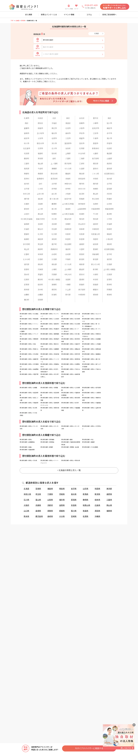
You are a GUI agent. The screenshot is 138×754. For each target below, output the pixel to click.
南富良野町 (109, 209)
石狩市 (40, 148)
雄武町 (68, 249)
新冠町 (81, 259)
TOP (12, 20)
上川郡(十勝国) (109, 269)
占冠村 (26, 214)
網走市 (109, 128)
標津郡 (95, 295)
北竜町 (26, 204)
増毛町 (81, 219)
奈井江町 (26, 194)
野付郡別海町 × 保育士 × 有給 (28, 344)
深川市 (54, 143)
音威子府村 (40, 219)
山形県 (85, 489)
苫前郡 (54, 224)
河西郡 (54, 275)
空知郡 (109, 189)
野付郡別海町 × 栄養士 (26, 447)
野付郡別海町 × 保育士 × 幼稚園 (28, 387)
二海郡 (81, 159)
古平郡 (26, 189)
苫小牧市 (40, 133)
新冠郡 (95, 259)
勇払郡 (40, 214)
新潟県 (97, 494)
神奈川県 (27, 494)
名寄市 (54, 138)
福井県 (62, 500)
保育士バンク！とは (49, 15)
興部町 (40, 249)
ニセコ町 (95, 174)
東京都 (109, 489)
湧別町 (109, 244)
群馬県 (85, 494)
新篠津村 (95, 148)
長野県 (109, 494)
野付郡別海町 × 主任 (87, 439)
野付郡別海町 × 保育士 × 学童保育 (29, 402)
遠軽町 (81, 244)
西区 (26, 123)
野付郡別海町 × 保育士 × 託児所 (70, 402)
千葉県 (50, 494)
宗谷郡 (54, 229)
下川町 (95, 214)
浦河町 (109, 259)
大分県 (62, 516)
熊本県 (26, 516)
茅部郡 (40, 159)
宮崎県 (74, 516)
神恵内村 (68, 184)
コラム (89, 15)
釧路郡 (95, 285)
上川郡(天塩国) (68, 214)
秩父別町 (95, 199)
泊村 (40, 184)
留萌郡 (26, 224)
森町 (54, 159)
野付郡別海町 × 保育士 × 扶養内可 (70, 344)
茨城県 (62, 494)
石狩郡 (81, 148)
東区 (68, 118)
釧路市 (40, 128)
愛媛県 (62, 511)
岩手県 (74, 489)
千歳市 (95, 138)
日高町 (40, 259)
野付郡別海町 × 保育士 (26, 439)
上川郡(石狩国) (68, 204)
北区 (54, 118)
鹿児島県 (39, 516)
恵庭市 (95, 143)
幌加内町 (68, 219)
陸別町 (40, 285)
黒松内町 (54, 174)
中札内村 (68, 275)
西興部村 (54, 249)
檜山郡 (40, 164)
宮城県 (38, 489)
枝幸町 (109, 229)
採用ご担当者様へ (109, 15)
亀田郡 (109, 154)
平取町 (68, 259)
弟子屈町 (81, 290)
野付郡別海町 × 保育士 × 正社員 (28, 460)
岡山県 (109, 505)
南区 (109, 118)
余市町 (68, 189)
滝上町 (26, 249)
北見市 (68, 128)
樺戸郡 (26, 199)
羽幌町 (68, 224)
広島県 (97, 505)
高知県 (97, 511)
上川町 (40, 209)
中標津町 (81, 295)
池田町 (68, 280)
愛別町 (26, 209)
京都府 (50, 505)
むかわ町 (26, 259)
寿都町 (26, 174)
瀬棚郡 (54, 169)
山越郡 (109, 159)
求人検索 (28, 15)
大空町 (81, 249)
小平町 (109, 219)
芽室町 (40, 275)
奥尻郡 (26, 169)
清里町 (95, 239)
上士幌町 (68, 269)
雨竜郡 (81, 199)
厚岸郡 (26, 290)
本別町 (95, 280)
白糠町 (26, 295)
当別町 (68, 148)
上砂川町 (40, 194)
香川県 (74, 511)
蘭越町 (68, 174)
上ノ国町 (54, 164)
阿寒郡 (109, 290)
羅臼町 (26, 300)
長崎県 (50, 516)
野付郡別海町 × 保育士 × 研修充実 (70, 354)
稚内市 (54, 133)
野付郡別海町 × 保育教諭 (47, 442)
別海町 (54, 295)
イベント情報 (69, 15)
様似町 (40, 264)
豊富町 (26, 234)
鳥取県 (50, 511)
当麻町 (95, 204)
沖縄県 (97, 516)
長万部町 (95, 159)
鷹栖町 (54, 204)
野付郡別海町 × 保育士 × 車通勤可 (50, 329)
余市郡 (54, 189)
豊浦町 (95, 249)
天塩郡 (109, 224)
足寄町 (109, 280)
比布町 (109, 204)
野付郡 (23, 20)
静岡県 (85, 500)
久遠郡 (81, 169)
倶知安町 (81, 179)
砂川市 (26, 143)
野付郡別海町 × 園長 (67, 439)
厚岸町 (109, 285)
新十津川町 (54, 199)
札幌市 (26, 118)
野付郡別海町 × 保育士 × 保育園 (49, 387)
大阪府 (26, 505)
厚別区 (40, 123)
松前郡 (26, 154)
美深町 (109, 214)
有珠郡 (40, 254)
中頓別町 (95, 229)
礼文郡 (54, 234)
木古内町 (81, 154)
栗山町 (95, 194)
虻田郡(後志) (109, 174)
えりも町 (68, 264)
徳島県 (85, 511)
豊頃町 (81, 280)
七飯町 (95, 154)
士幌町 (54, 269)
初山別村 (81, 224)
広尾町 (26, 280)
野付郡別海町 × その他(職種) (90, 447)
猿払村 (40, 229)
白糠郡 (40, 295)
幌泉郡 (81, 264)
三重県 (109, 500)
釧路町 (81, 285)
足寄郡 (26, 285)
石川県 (26, 500)
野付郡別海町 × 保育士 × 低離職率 (50, 349)
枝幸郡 (81, 229)
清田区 (68, 123)
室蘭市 (26, 128)
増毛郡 (95, 219)
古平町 (109, 184)
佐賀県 (85, 516)
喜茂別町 (54, 179)
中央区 (40, 118)
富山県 (38, 500)
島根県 (38, 511)
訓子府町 (26, 244)
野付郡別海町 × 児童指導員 (27, 449)
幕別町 (40, 280)
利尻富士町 (95, 234)
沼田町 (40, 204)
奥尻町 (109, 164)
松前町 (109, 148)
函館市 (81, 123)
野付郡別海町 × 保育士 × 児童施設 (91, 402)
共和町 (95, 179)
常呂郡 (40, 244)
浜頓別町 (68, 229)
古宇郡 (54, 184)
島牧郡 (109, 169)
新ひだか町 (95, 264)
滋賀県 (62, 505)
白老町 (54, 254)
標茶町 (54, 290)
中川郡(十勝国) (54, 280)
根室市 (81, 138)
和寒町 (54, 214)
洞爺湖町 (95, 254)
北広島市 (26, 148)
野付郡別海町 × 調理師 (47, 447)
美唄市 (68, 133)
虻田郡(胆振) (109, 249)
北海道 (17, 20)
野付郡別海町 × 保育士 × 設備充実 (29, 359)
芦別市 (81, 133)
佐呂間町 (68, 244)
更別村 (81, 275)
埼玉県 (38, 494)
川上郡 (68, 290)
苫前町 (40, 224)
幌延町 (109, 234)
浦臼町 (40, 199)
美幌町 (26, 239)
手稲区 (54, 123)
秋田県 (97, 489)
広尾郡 (109, 275)
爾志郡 (95, 164)
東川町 (54, 209)
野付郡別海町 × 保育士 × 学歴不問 (29, 374)
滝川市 (109, 138)
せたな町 (68, 169)
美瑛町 (68, 209)
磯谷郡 (81, 174)
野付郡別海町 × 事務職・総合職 (70, 447)
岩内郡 (109, 179)
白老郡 (68, 254)
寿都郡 (40, 174)
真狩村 (26, 179)
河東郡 (40, 269)
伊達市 (109, 143)
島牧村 (95, 169)
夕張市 (81, 128)
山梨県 (50, 500)
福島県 (50, 489)
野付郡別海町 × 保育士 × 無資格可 (50, 339)
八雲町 (68, 159)
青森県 (62, 489)
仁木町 (40, 189)
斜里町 (68, 239)
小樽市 (95, 123)
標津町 (109, 295)
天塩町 (26, 229)
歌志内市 (40, 143)
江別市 (95, 133)
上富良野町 (81, 209)
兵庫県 (38, 505)
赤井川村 (81, 189)
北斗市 (54, 148)
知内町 (54, 154)
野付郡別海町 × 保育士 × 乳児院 (28, 408)
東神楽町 (81, 204)
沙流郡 (54, 259)
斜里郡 (81, 239)
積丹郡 (95, 184)
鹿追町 (81, 269)
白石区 (81, 118)
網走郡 (40, 239)
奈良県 (74, 505)
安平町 (109, 254)
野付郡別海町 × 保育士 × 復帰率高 (70, 359)
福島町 (40, 154)
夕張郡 (68, 194)
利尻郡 (81, 234)
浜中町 (40, 290)
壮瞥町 (26, 254)
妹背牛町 (68, 199)
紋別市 (26, 138)
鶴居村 (95, 290)
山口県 (26, 511)
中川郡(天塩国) (26, 219)
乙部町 (81, 164)
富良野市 (68, 143)
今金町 (40, 169)
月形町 (109, 194)
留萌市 (26, 133)
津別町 (54, 239)
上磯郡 (68, 154)
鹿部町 (26, 159)
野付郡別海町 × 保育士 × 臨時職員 (50, 334)
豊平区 (95, 118)
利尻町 (68, 234)
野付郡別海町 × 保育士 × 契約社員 (70, 460)
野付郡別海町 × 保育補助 (47, 439)
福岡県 (109, 511)
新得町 (95, 269)
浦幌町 (54, 285)
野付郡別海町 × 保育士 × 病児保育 (70, 397)
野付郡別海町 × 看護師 (88, 442)
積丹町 (81, 184)
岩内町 (26, 184)
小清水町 (109, 239)
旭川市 (109, 123)
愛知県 (74, 500)
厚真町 (81, 254)
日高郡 (109, 264)
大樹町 (95, 275)
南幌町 (95, 189)
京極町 (68, 179)
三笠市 (68, 138)
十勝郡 (68, 285)
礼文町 (40, 234)
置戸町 (54, 244)
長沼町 (81, 194)
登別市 (81, 143)
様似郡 (54, 264)
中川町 (54, 219)
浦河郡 (26, 264)
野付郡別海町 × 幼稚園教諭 (27, 442)
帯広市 (54, 128)
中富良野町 (95, 209)
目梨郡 (40, 300)
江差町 (26, 164)
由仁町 (54, 194)
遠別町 (95, 224)
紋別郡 (95, 244)
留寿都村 (40, 179)
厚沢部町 (68, 164)
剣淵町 (81, 214)
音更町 (26, 269)
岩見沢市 (95, 128)
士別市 (40, 138)
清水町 (26, 275)
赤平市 (109, 133)
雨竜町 (109, 199)
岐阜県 (97, 500)
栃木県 (74, 494)
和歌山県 (86, 505)
